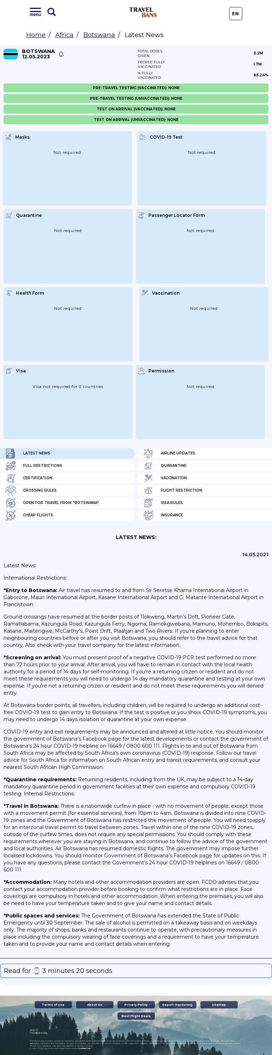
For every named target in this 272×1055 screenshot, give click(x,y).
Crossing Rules (31, 490)
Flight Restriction (172, 490)
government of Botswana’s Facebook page (67, 739)
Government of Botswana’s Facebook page (158, 855)
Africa (64, 35)
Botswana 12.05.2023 (38, 54)
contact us (84, 1048)
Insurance (163, 515)
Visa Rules (163, 503)
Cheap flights (29, 515)
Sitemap (219, 1005)
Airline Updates (169, 453)
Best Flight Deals (136, 1016)
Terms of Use (53, 1005)
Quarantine (164, 465)
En (235, 13)
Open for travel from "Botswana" (52, 503)
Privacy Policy (136, 1005)
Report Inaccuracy (177, 1005)
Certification (28, 478)
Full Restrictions (33, 465)
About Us (94, 1005)
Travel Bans (143, 12)
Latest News (27, 453)
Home (36, 35)
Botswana (99, 35)
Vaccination (165, 478)
